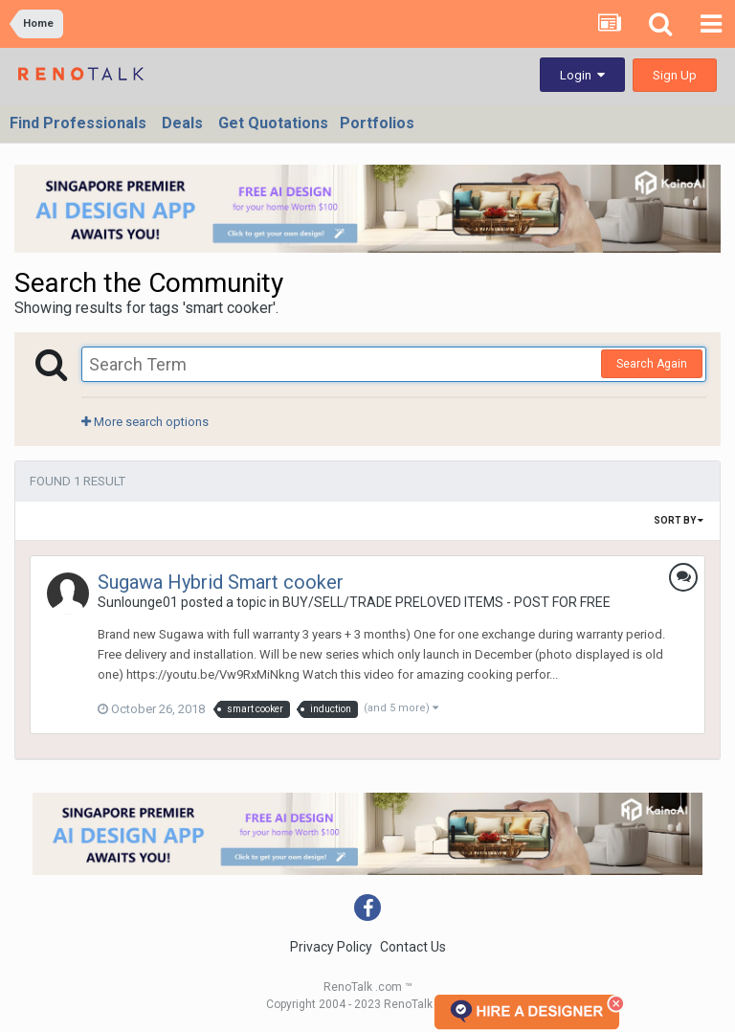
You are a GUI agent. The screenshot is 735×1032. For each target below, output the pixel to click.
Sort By (678, 520)
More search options (145, 422)
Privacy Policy (331, 946)
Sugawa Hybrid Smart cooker (221, 582)
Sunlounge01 (138, 602)
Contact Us (413, 946)
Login (582, 75)
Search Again (651, 363)
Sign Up (675, 75)
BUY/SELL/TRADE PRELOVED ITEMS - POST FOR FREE (446, 602)
